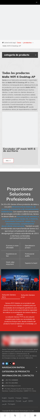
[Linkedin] (7, 363)
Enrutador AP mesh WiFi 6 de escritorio (19, 150)
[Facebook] (3, 363)
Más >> (8, 161)
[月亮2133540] (20, 20)
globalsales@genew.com (12, 386)
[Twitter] (10, 363)
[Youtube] (13, 363)
